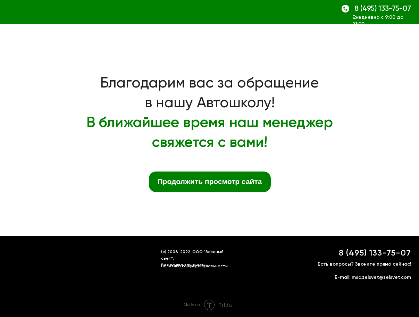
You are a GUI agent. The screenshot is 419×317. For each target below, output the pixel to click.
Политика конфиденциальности (194, 266)
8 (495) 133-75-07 (382, 8)
